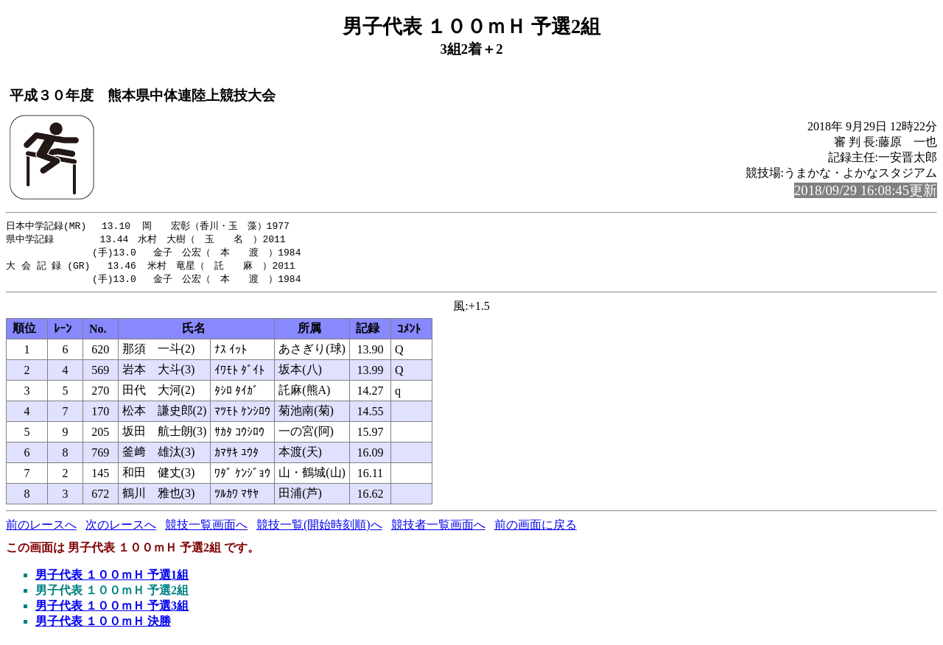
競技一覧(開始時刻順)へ (319, 528)
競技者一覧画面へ (438, 528)
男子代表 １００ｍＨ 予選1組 (112, 578)
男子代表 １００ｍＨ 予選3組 (112, 609)
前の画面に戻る (535, 528)
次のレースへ (120, 528)
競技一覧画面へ (206, 528)
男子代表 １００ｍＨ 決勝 (103, 624)
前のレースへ (41, 528)
